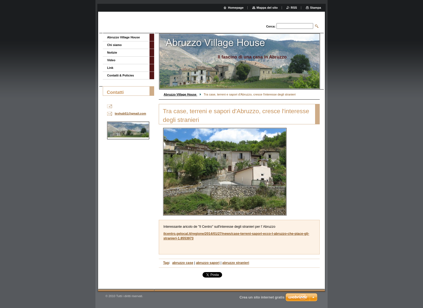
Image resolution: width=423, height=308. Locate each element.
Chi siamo (114, 45)
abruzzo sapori (208, 263)
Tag (166, 263)
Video (111, 60)
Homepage (236, 7)
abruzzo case (182, 263)
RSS (294, 7)
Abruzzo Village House (180, 94)
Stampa (315, 7)
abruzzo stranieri (235, 263)
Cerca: (271, 26)
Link (110, 67)
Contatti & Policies (120, 75)
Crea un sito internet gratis (262, 297)
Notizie (112, 52)
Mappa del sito (267, 7)
